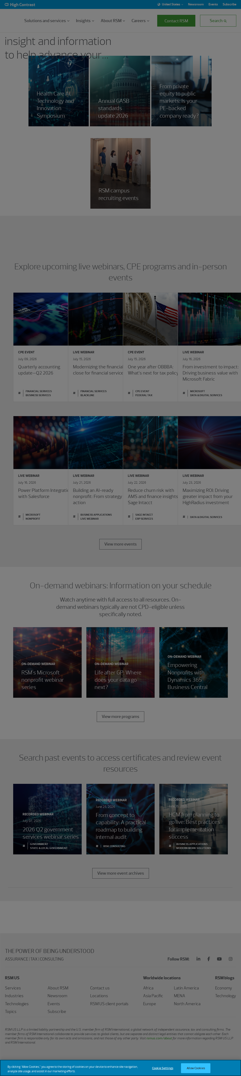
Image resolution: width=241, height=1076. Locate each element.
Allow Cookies (196, 1068)
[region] (120, 1068)
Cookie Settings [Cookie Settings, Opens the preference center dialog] (162, 1068)
